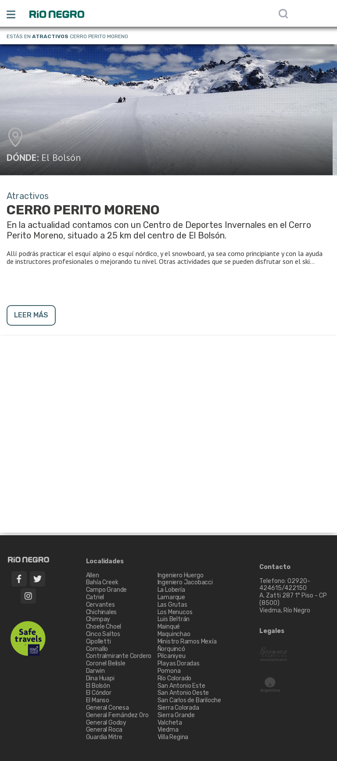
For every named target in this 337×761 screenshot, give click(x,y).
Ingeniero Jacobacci (185, 582)
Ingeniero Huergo (181, 575)
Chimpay (98, 619)
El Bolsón (61, 157)
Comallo (97, 649)
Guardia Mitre (104, 737)
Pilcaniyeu (172, 656)
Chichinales (101, 612)
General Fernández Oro (117, 715)
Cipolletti (98, 641)
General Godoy (106, 722)
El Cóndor (98, 693)
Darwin (95, 671)
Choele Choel (104, 626)
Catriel (95, 597)
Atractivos (50, 36)
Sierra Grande (176, 715)
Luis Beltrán (174, 619)
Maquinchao (174, 634)
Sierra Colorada (178, 707)
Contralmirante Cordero (119, 656)
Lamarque (171, 597)
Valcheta (170, 722)
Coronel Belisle (105, 663)
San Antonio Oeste (183, 693)
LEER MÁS (31, 315)
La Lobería (171, 590)
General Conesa (107, 707)
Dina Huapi (100, 678)
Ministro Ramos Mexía (187, 641)
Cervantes (100, 604)
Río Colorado (175, 678)
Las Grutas (172, 604)
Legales (271, 631)
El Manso (97, 700)
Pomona (169, 671)
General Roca (104, 729)
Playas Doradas (179, 663)
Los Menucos (175, 612)
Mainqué (169, 626)
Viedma (168, 729)
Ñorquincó (171, 649)
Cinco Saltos (103, 634)
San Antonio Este (181, 686)
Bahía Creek (102, 582)
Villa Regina (173, 737)
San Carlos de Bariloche (189, 700)
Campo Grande (106, 590)
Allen (92, 575)
